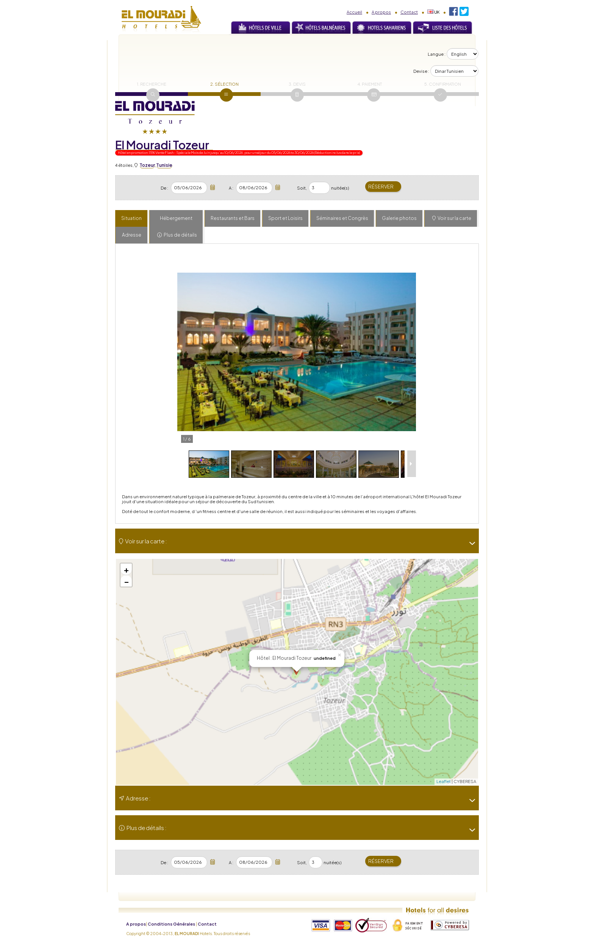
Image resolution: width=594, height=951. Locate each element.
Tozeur (147, 165)
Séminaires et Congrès (342, 218)
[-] (469, 543)
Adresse (131, 235)
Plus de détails (180, 235)
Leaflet (443, 781)
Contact (409, 11)
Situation (131, 218)
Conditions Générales (171, 923)
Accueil (354, 11)
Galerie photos (399, 218)
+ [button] (126, 569)
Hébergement (176, 218)
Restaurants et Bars (233, 218)
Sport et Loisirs (285, 218)
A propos (381, 11)
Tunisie (164, 165)
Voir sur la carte (454, 218)
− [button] (126, 581)
